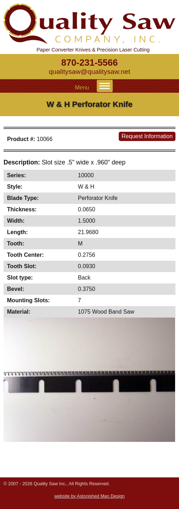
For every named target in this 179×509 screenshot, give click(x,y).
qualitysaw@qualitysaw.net (89, 71)
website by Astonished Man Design (89, 496)
